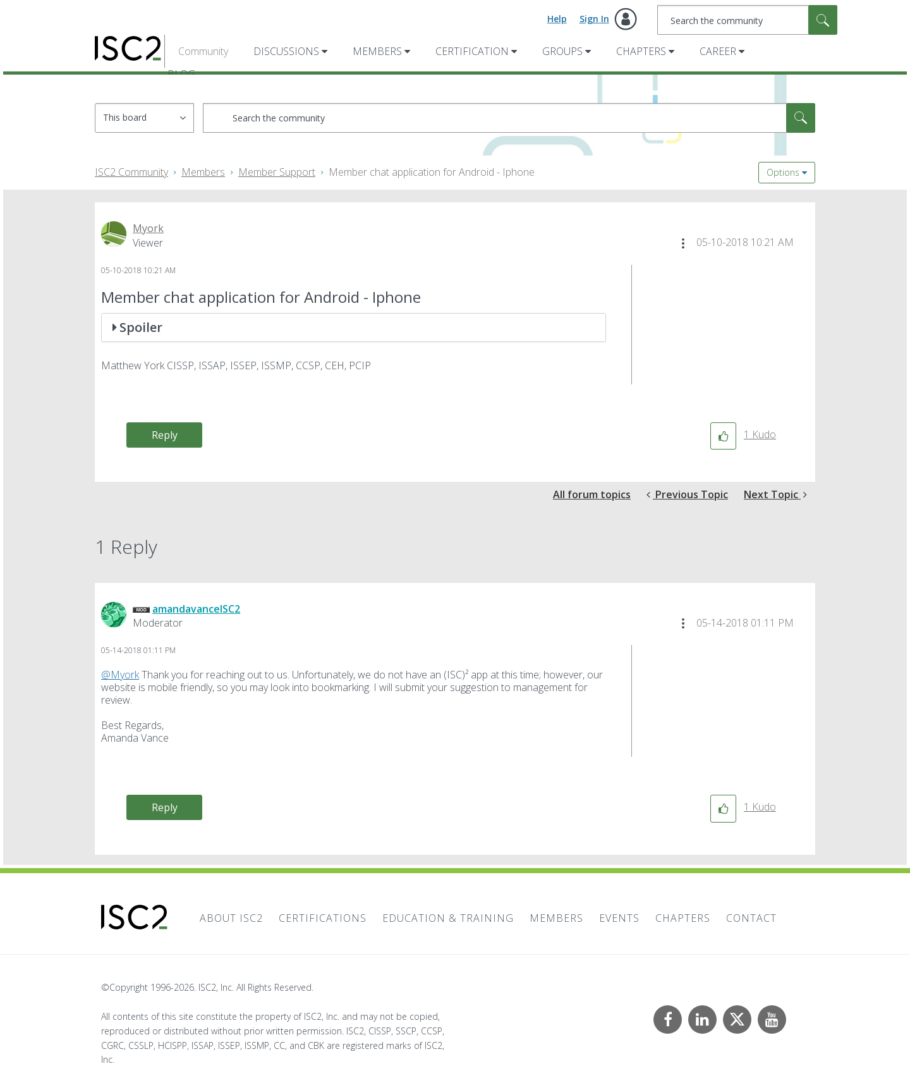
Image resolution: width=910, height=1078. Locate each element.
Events (619, 918)
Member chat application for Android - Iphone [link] (432, 172)
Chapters (641, 51)
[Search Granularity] (144, 118)
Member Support (276, 172)
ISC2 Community (131, 172)
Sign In (594, 19)
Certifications (323, 918)
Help (557, 19)
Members (377, 51)
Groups (562, 51)
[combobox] (747, 20)
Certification (472, 51)
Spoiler (140, 327)
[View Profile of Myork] (148, 228)
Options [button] (783, 172)
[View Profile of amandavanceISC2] (196, 609)
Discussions (286, 51)
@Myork (120, 675)
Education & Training (448, 918)
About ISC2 (231, 918)
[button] (683, 243)
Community (203, 51)
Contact (751, 918)
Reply (165, 435)
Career (718, 51)
